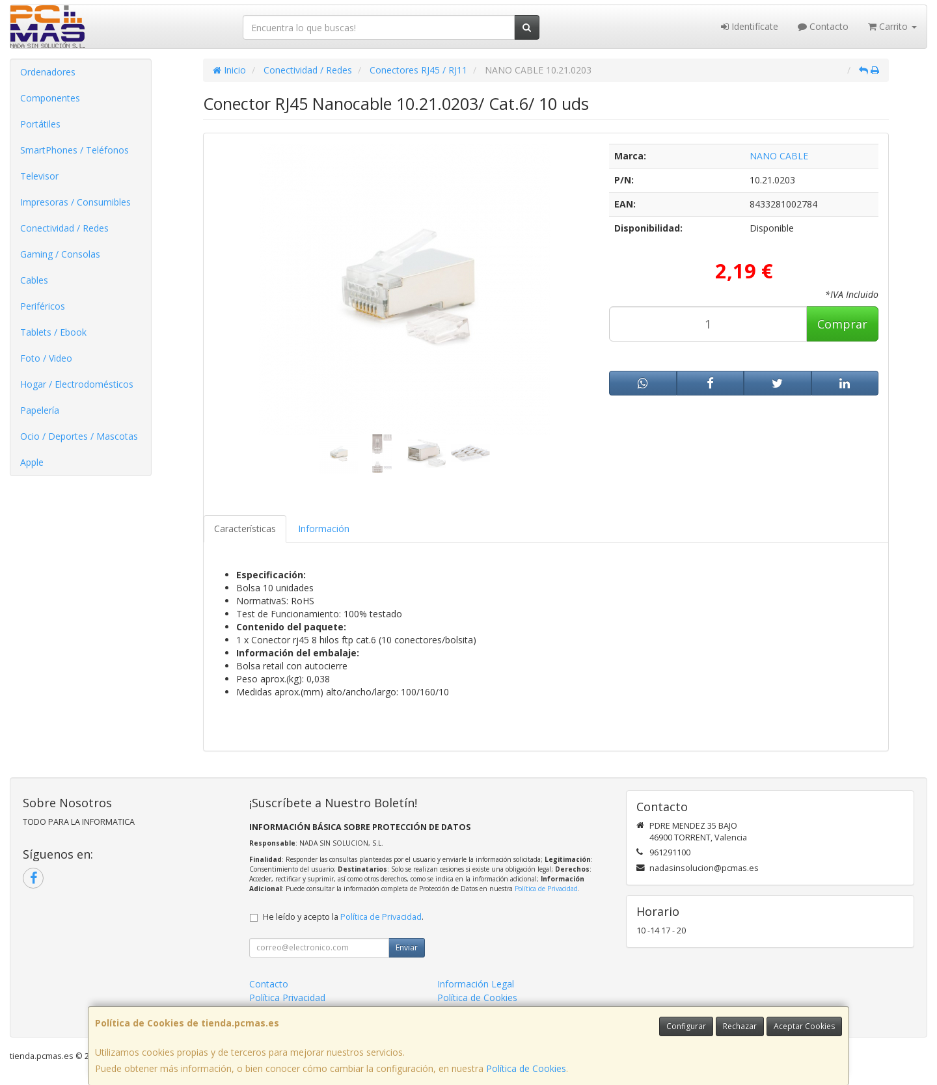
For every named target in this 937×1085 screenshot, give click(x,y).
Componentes (50, 98)
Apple (32, 462)
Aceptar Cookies (804, 1026)
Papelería (39, 410)
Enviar (407, 947)
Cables (34, 280)
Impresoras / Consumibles (75, 202)
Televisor (39, 176)
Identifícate (749, 26)
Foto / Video (46, 358)
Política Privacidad (287, 997)
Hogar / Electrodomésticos (76, 384)
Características (245, 528)
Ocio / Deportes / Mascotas (79, 436)
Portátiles (40, 124)
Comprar (842, 324)
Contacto (823, 26)
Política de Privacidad (546, 888)
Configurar (686, 1026)
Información (323, 528)
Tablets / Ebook (53, 332)
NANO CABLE (779, 156)
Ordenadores (47, 72)
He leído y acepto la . (343, 916)
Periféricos (42, 306)
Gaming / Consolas (60, 254)
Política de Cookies (526, 1068)
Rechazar (740, 1026)
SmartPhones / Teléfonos (74, 150)
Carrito (892, 26)
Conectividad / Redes (64, 228)
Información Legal (475, 984)
